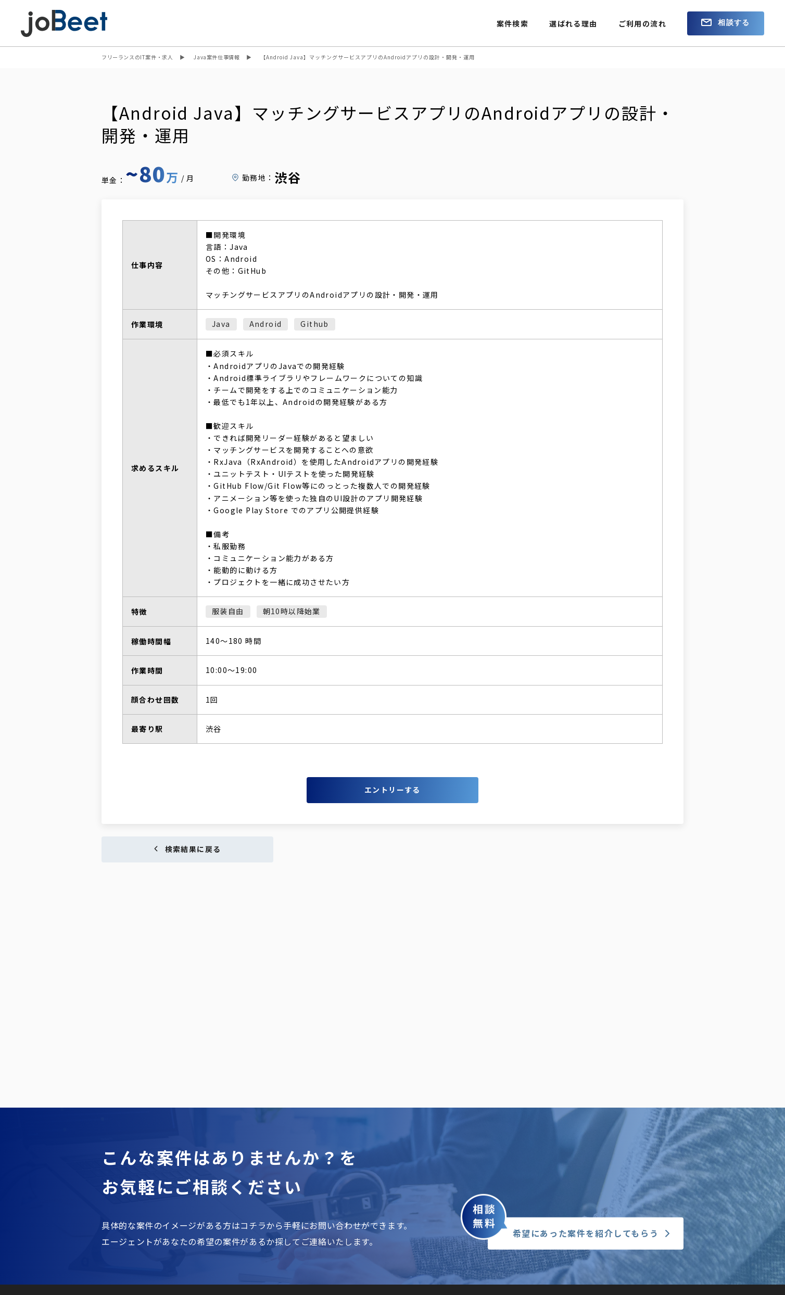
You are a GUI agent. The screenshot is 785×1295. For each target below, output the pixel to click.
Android (265, 324)
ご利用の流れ (642, 23)
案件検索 (513, 23)
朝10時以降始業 (292, 611)
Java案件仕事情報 (216, 57)
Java (221, 324)
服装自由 (228, 611)
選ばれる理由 (573, 23)
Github (314, 324)
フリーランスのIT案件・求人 (137, 57)
